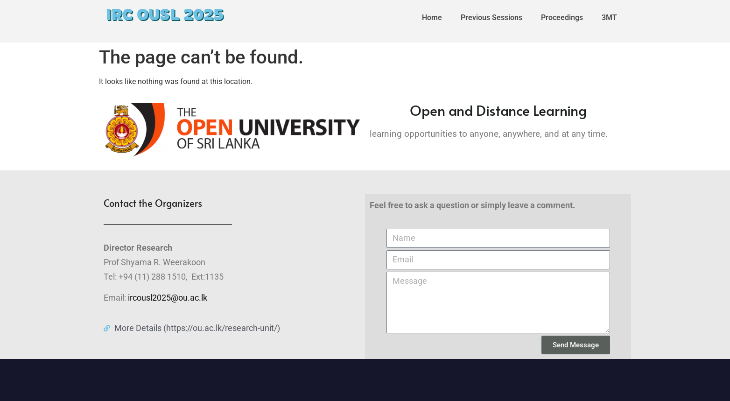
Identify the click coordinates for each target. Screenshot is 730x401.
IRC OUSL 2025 (165, 14)
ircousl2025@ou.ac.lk (167, 298)
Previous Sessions (491, 17)
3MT (609, 17)
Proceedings (562, 17)
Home (432, 17)
